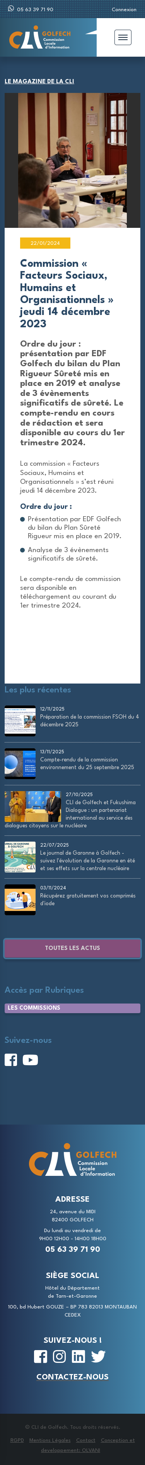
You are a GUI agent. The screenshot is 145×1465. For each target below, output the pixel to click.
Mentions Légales (50, 1440)
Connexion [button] (124, 9)
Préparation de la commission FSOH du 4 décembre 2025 (89, 720)
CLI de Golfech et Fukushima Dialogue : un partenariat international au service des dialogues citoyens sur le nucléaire (70, 814)
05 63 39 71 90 (30, 8)
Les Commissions (34, 1008)
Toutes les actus (72, 948)
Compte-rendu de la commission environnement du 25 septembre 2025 (87, 763)
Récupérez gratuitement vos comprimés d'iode (88, 899)
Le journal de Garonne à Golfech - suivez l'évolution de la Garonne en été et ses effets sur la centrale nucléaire (87, 860)
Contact (86, 1440)
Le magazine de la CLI (39, 82)
